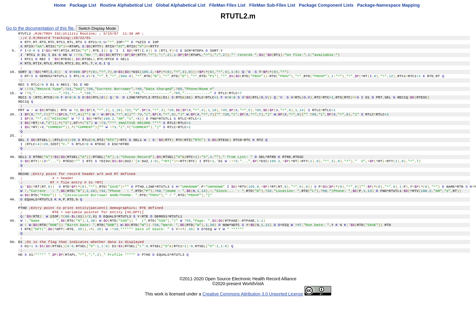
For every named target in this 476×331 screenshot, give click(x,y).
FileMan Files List (227, 5)
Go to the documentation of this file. (40, 28)
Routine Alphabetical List (126, 5)
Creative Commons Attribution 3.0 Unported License (252, 326)
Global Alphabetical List (180, 5)
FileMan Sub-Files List (272, 5)
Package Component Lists (326, 5)
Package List (83, 5)
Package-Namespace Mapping (388, 5)
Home (60, 5)
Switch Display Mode (97, 28)
